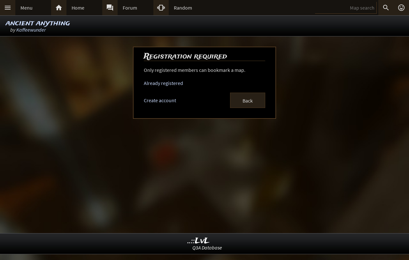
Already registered (163, 83)
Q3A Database (207, 247)
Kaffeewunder (31, 30)
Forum (130, 7)
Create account (160, 100)
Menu (26, 7)
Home (78, 7)
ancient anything (38, 23)
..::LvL (198, 241)
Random (183, 7)
